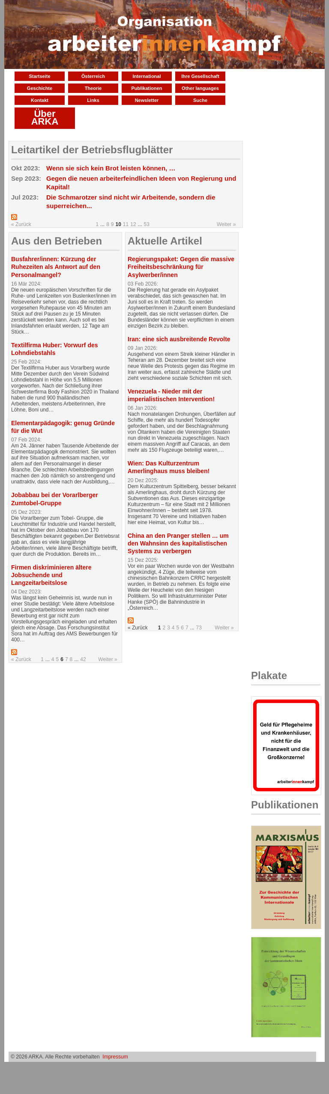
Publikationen (146, 88)
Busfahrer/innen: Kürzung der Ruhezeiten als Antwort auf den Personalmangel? (55, 267)
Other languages (200, 88)
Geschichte (39, 88)
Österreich (93, 76)
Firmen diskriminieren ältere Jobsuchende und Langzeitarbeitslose (51, 575)
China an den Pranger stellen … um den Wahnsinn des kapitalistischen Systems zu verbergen (178, 543)
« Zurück (21, 224)
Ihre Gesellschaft (200, 76)
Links (93, 100)
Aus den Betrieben (56, 241)
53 (147, 224)
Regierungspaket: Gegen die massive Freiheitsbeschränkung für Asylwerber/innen (181, 267)
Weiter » (226, 224)
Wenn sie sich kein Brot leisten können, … (110, 168)
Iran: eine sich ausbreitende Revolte (179, 339)
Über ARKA (45, 117)
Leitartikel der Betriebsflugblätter (92, 149)
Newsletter (147, 100)
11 (126, 224)
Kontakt (39, 100)
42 (83, 659)
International (146, 76)
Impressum (115, 1057)
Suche (200, 100)
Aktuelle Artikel (165, 241)
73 (199, 628)
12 (133, 224)
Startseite (39, 76)
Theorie (93, 88)
